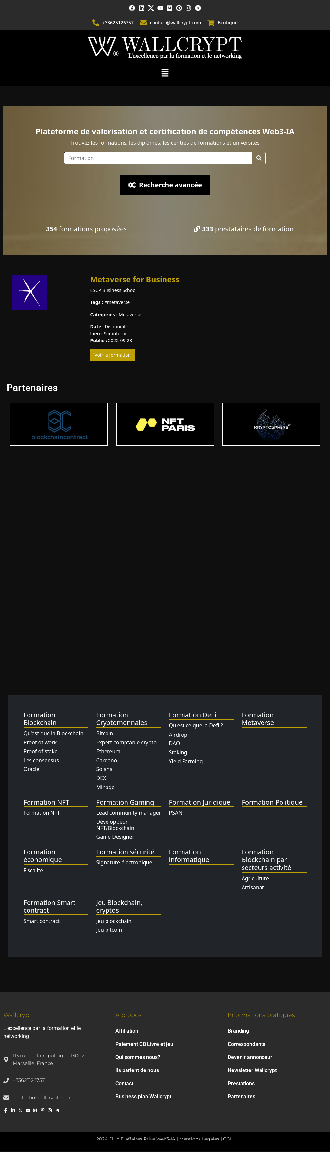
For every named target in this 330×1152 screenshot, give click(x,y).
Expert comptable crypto (126, 743)
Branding (238, 1032)
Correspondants (246, 1045)
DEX (101, 779)
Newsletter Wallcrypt (252, 1071)
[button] (164, 73)
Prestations (241, 1084)
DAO (174, 744)
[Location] (158, 159)
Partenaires (241, 1097)
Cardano (106, 761)
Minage (105, 787)
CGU (228, 1140)
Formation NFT (42, 813)
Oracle (32, 770)
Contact (124, 1084)
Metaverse (130, 315)
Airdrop (178, 735)
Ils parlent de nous (137, 1071)
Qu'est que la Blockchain (54, 734)
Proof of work (40, 743)
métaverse (118, 303)
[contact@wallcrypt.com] (144, 23)
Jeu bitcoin (109, 930)
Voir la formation (113, 356)
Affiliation (126, 1032)
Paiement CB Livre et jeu (144, 1045)
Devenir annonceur (250, 1058)
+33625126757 (118, 23)
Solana (104, 770)
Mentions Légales (199, 1140)
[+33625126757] (96, 23)
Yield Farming (186, 762)
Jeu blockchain (114, 922)
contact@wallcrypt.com (175, 23)
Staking (178, 753)
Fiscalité (33, 871)
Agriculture (255, 879)
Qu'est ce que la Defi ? (196, 726)
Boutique (228, 23)
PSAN (176, 813)
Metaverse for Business (135, 280)
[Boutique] (211, 23)
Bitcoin (104, 734)
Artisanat (253, 888)
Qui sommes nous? (137, 1058)
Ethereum (108, 752)
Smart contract (42, 922)
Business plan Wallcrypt (143, 1097)
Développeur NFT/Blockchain (115, 826)
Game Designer (115, 837)
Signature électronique (124, 863)
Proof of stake (41, 752)
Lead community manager (128, 813)
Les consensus (41, 761)
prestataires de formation (244, 229)
